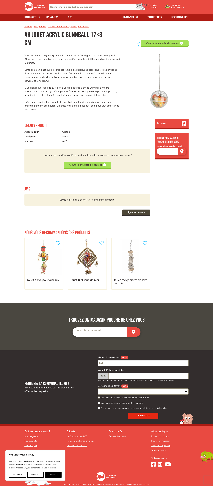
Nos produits (40, 26)
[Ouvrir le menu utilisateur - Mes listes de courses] (159, 7)
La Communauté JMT (77, 436)
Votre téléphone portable (111, 370)
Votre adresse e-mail (109, 357)
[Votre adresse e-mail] (143, 363)
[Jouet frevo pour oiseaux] (43, 264)
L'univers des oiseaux (58, 26)
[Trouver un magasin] (182, 151)
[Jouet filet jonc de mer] (87, 264)
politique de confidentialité (154, 408)
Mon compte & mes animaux (80, 441)
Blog (70, 17)
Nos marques (30, 446)
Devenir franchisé (180, 17)
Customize (17, 475)
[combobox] (97, 7)
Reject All (35, 475)
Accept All (53, 475)
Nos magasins (52, 17)
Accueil (28, 26)
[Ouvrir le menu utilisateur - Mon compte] (179, 7)
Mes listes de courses (77, 446)
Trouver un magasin (160, 441)
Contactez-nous (158, 450)
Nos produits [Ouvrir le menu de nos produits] (30, 17)
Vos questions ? (155, 17)
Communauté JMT (130, 17)
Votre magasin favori (109, 386)
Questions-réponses (160, 446)
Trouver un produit (160, 436)
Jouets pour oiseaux (80, 26)
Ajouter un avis (136, 212)
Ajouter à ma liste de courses (164, 43)
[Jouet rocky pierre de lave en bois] (130, 264)
